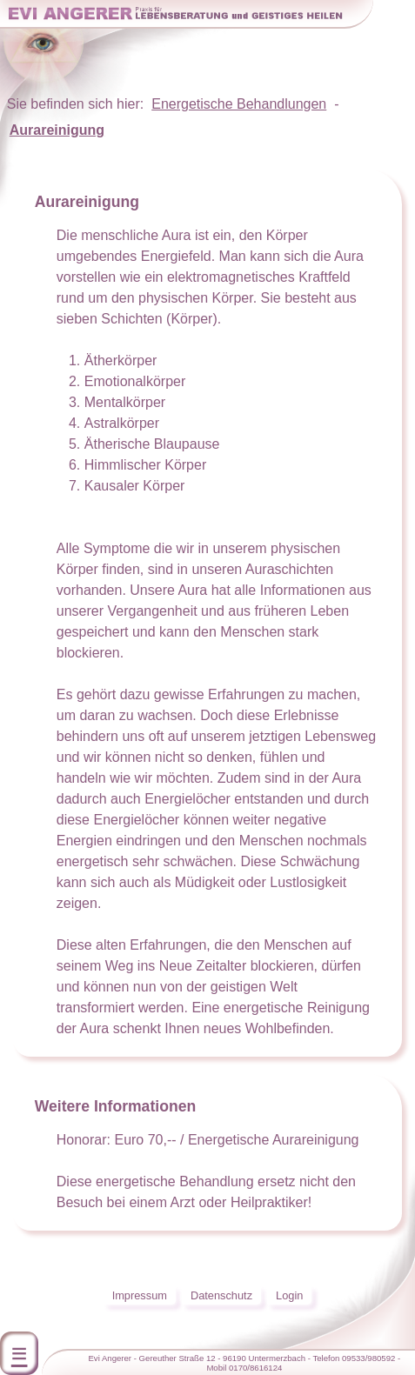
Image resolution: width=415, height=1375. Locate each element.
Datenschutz (221, 1295)
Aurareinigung (57, 130)
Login (289, 1295)
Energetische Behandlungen (238, 104)
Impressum (139, 1295)
